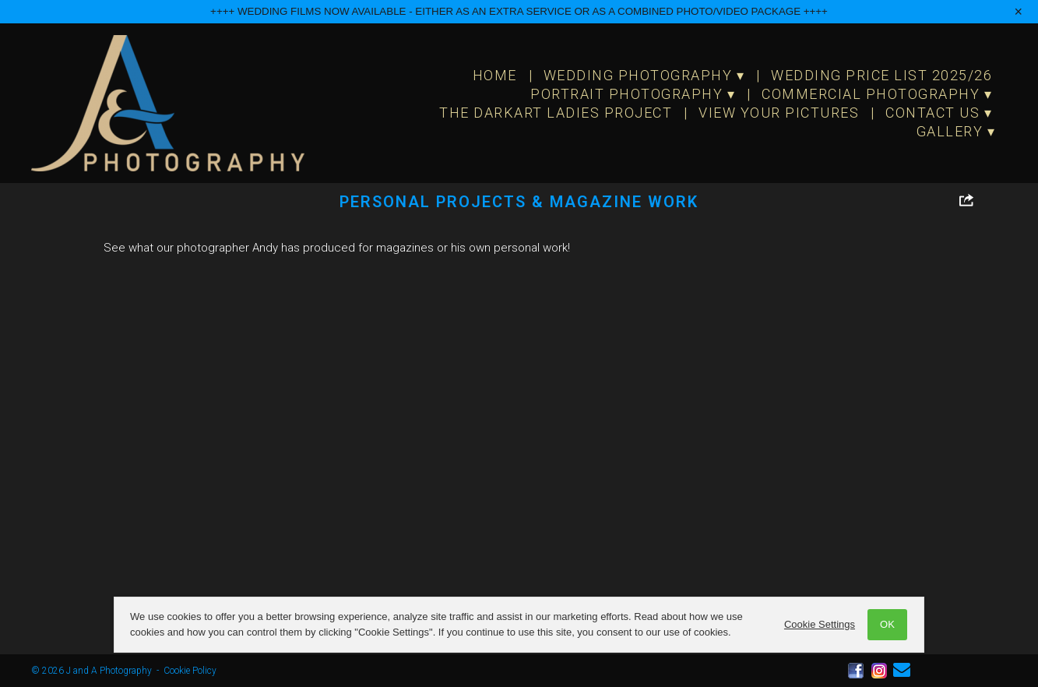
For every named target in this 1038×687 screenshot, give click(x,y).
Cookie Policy (190, 670)
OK (887, 624)
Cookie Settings (819, 624)
